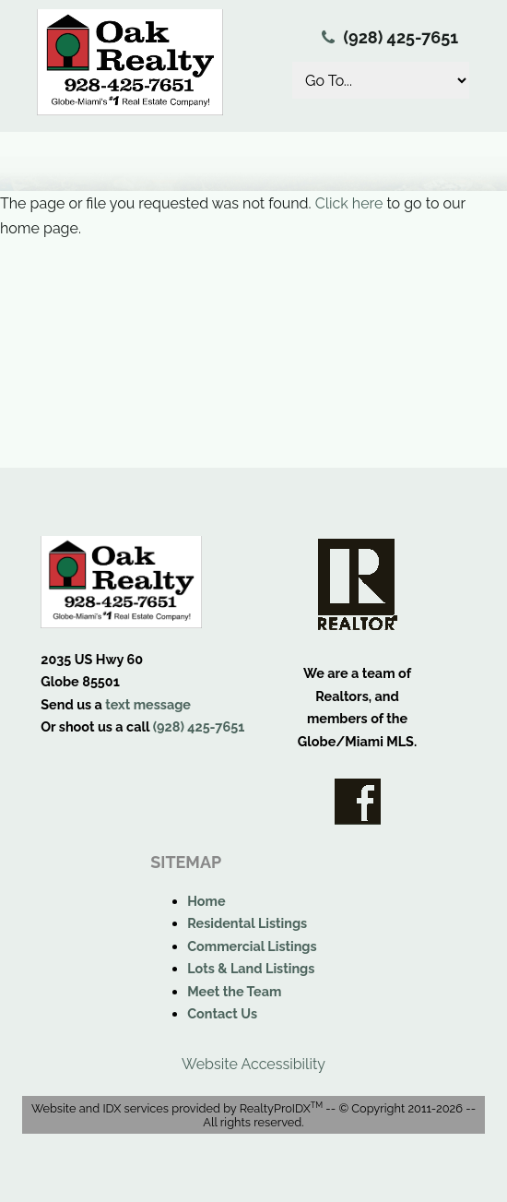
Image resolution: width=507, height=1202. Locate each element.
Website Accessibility (253, 1064)
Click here (349, 203)
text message (148, 704)
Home (206, 901)
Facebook (358, 802)
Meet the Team (234, 991)
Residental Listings (247, 923)
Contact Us (222, 1013)
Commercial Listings (251, 946)
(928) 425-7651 (401, 37)
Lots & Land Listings (250, 968)
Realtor (357, 584)
